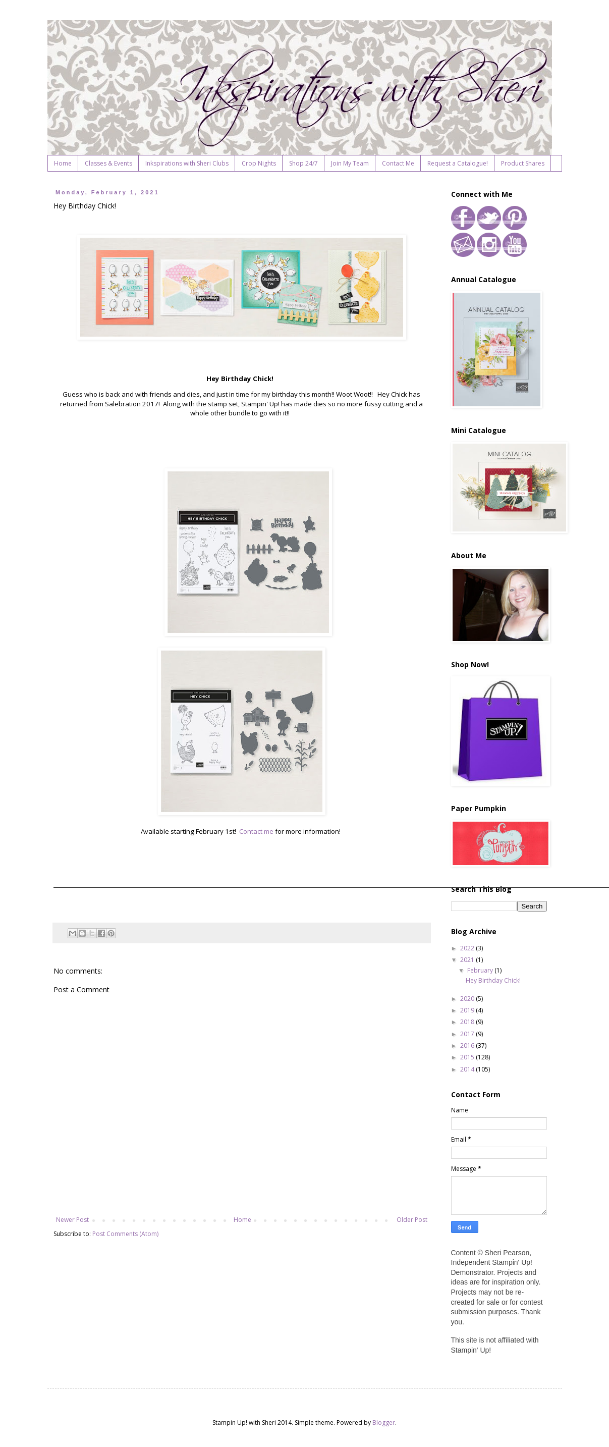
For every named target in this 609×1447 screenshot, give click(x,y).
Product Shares (522, 163)
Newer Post (72, 1219)
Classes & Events (108, 163)
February (480, 970)
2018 (468, 1021)
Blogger (383, 1422)
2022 (468, 948)
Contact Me (398, 163)
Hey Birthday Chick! (493, 980)
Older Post (412, 1219)
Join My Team (350, 163)
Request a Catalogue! (457, 163)
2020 (468, 998)
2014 (468, 1069)
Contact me (256, 831)
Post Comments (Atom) (125, 1233)
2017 (468, 1034)
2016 (468, 1045)
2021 (468, 959)
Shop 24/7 (303, 163)
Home (63, 163)
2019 (468, 1010)
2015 (468, 1057)
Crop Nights (259, 163)
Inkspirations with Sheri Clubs (187, 163)
